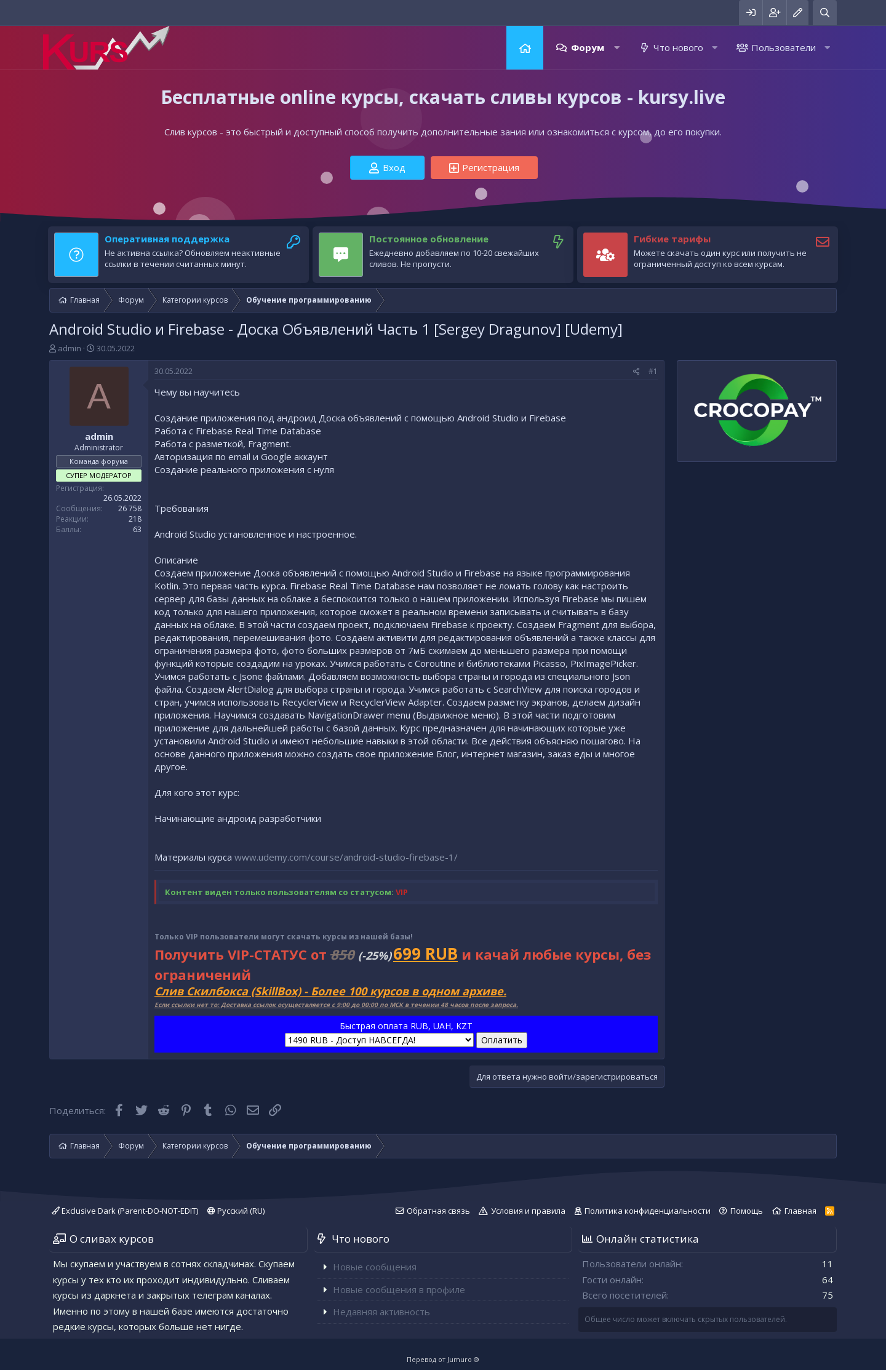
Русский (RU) (236, 1210)
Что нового (678, 47)
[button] (616, 48)
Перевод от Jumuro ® (443, 1359)
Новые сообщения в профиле (399, 1289)
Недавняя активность (381, 1311)
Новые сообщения (375, 1266)
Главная (524, 48)
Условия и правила (528, 1210)
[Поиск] (825, 12)
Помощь (746, 1210)
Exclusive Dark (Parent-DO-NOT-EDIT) (125, 1210)
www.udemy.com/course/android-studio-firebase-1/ (346, 857)
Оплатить (501, 1040)
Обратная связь (438, 1210)
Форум (587, 47)
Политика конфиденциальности (648, 1210)
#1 (653, 371)
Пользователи (783, 47)
